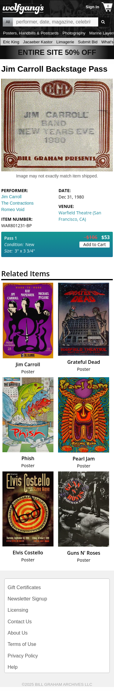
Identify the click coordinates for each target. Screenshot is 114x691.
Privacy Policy (23, 655)
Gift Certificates (24, 587)
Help (13, 667)
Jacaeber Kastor (38, 42)
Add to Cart (94, 244)
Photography (73, 33)
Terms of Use (22, 644)
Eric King (11, 42)
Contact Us (20, 621)
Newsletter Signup (27, 598)
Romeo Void (12, 209)
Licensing (18, 610)
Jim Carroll (11, 196)
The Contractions (17, 203)
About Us (18, 633)
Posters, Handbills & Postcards (31, 33)
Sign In (92, 7)
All (8, 22)
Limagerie (65, 42)
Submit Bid (87, 42)
